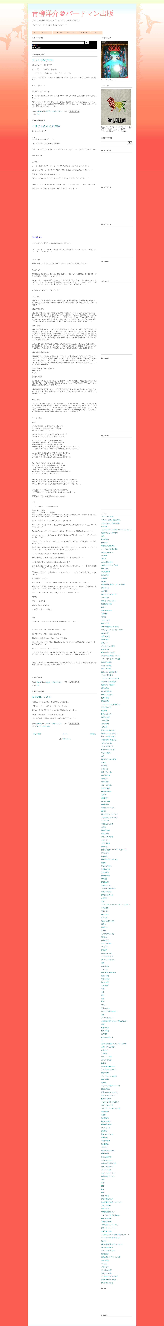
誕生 (102, 1015)
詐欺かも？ (105, 1267)
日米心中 (104, 542)
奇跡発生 (104, 898)
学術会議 (104, 856)
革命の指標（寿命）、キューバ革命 (113, 584)
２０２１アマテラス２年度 (110, 678)
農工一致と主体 (106, 772)
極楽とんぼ (105, 623)
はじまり (104, 1147)
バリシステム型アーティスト (110, 1086)
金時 (102, 756)
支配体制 (104, 1053)
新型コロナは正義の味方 (109, 533)
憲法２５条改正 (106, 669)
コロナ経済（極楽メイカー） (110, 656)
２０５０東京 (105, 620)
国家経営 (104, 798)
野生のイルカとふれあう (109, 1092)
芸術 (102, 1186)
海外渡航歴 (105, 1118)
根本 (102, 1192)
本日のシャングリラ (107, 1095)
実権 (102, 1024)
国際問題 (104, 614)
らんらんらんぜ (106, 953)
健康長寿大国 (105, 1089)
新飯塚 (103, 863)
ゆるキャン (105, 769)
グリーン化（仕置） (107, 517)
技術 (102, 1189)
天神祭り (104, 937)
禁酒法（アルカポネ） (108, 601)
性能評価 (104, 711)
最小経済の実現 (106, 604)
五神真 (103, 811)
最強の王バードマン (107, 808)
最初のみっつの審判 (107, 1150)
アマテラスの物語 (107, 1283)
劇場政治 (104, 917)
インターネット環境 (107, 646)
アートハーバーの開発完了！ (110, 704)
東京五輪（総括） (107, 1231)
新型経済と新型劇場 (107, 685)
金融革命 (104, 578)
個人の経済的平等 (107, 1037)
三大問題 (104, 1034)
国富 (102, 963)
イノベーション (106, 1170)
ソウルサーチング (107, 1160)
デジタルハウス (106, 707)
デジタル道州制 (106, 665)
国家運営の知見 (106, 1221)
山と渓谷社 (105, 723)
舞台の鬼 (104, 766)
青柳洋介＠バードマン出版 (73, 13)
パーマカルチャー (107, 1018)
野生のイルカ (105, 1008)
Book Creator (46, 33)
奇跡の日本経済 (106, 610)
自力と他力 (105, 914)
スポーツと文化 (106, 785)
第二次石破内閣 (106, 691)
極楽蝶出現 (105, 882)
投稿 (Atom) (66, 739)
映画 (102, 995)
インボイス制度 (106, 1270)
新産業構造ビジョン (107, 1176)
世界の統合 (105, 1027)
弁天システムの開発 (107, 1047)
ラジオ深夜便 (105, 843)
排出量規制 (105, 539)
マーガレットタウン (107, 960)
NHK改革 (104, 879)
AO (38, 114)
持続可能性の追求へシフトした (111, 1202)
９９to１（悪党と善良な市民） (111, 520)
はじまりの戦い (106, 866)
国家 (102, 536)
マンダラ (104, 947)
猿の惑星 (104, 778)
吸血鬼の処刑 (105, 788)
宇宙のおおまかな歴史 (108, 1163)
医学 (102, 1179)
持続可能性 (105, 639)
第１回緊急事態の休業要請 (110, 627)
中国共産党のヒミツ (107, 1212)
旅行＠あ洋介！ (106, 1121)
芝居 (102, 998)
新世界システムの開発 (108, 733)
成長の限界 (105, 649)
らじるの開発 (105, 801)
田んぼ (103, 559)
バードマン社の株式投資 (109, 549)
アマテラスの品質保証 (108, 682)
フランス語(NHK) (42, 60)
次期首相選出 (105, 571)
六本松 (103, 930)
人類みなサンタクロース (109, 817)
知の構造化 (105, 1144)
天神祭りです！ (106, 885)
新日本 (103, 1241)
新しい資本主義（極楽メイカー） (112, 1244)
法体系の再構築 (106, 662)
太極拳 (103, 827)
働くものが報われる (107, 730)
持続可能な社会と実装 (108, 1280)
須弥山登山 (105, 688)
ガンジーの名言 (106, 1060)
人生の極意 (105, 985)
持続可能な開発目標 (107, 1066)
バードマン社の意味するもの (110, 1238)
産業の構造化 (105, 1141)
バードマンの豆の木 (107, 1250)
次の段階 (104, 526)
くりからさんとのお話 (46, 125)
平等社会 (104, 846)
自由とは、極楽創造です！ (110, 672)
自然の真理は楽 (106, 791)
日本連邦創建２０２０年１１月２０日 (113, 850)
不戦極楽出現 (105, 869)
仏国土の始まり (106, 1099)
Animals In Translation (108, 972)
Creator (36, 33)
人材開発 (104, 591)
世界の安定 (105, 1031)
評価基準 (104, 950)
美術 (102, 992)
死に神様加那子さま (107, 934)
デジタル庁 (105, 853)
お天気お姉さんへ (107, 552)
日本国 (103, 1063)
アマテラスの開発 (107, 837)
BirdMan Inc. (96, 33)
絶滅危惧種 (105, 701)
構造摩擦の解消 (106, 1124)
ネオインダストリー (107, 1173)
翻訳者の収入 (105, 979)
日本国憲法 (105, 1196)
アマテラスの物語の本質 (109, 1276)
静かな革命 (105, 982)
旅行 (102, 1001)
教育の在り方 (105, 636)
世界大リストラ (106, 714)
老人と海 (104, 727)
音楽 (102, 901)
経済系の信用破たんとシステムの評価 (113, 1044)
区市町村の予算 (106, 1273)
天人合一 (104, 643)
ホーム (65, 734)
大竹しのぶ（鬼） (107, 743)
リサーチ (43, 726)
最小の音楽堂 (105, 775)
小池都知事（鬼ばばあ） (109, 740)
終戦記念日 (105, 1254)
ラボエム (104, 969)
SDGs (103, 1005)
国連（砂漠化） (106, 1205)
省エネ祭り (105, 568)
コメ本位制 (105, 597)
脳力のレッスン (41, 696)
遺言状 (103, 924)
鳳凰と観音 (105, 833)
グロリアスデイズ (107, 956)
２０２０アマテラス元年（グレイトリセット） (116, 530)
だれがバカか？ (106, 892)
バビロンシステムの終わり (110, 1102)
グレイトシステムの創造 (109, 1076)
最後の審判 (105, 976)
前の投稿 (93, 734)
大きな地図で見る (37, 237)
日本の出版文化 (106, 1218)
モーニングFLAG (106, 694)
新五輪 (103, 581)
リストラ (104, 840)
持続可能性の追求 (107, 1199)
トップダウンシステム (108, 1069)
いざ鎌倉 (104, 555)
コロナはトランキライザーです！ (112, 630)
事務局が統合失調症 (107, 546)
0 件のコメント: (57, 111)
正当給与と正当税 (107, 895)
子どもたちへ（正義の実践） (110, 523)
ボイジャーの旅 (106, 1057)
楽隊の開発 (105, 872)
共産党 (103, 795)
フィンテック (105, 1128)
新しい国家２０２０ (107, 921)
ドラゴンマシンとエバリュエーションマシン (116, 905)
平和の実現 (105, 1260)
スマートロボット (107, 1105)
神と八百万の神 (106, 1157)
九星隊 (103, 762)
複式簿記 (104, 1131)
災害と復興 (105, 698)
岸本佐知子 (105, 804)
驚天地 (103, 1082)
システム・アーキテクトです (110, 1108)
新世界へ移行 (105, 717)
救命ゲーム (105, 588)
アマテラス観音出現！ (108, 888)
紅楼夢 (103, 1115)
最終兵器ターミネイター (109, 859)
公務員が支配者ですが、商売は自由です (114, 1021)
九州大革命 (105, 575)
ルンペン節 (105, 820)
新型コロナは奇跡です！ (109, 594)
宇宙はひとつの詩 (107, 824)
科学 (102, 1183)
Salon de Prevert (72, 33)
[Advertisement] (110, 270)
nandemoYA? (59, 33)
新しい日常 (105, 633)
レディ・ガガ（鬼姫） (108, 736)
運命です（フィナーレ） (109, 1228)
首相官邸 (104, 927)
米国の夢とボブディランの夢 (110, 1257)
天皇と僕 (104, 911)
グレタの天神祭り (107, 675)
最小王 (103, 607)
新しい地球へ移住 (107, 1247)
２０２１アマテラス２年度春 (110, 659)
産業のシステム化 (107, 1134)
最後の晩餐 (105, 1079)
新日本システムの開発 (108, 759)
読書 (48, 726)
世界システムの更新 (107, 652)
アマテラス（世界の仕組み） (110, 1215)
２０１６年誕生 (106, 943)
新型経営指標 (105, 830)
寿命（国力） (105, 1208)
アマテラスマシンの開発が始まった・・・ (115, 1234)
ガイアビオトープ (107, 1166)
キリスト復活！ (106, 753)
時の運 (103, 617)
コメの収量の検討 (107, 562)
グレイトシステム (107, 746)
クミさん (104, 1263)
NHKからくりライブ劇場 (109, 565)
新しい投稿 (37, 734)
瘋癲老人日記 (105, 875)
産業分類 (104, 1137)
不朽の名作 (105, 908)
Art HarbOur (84, 33)
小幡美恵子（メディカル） (110, 1225)
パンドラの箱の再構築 (108, 1011)
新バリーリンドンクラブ (109, 814)
